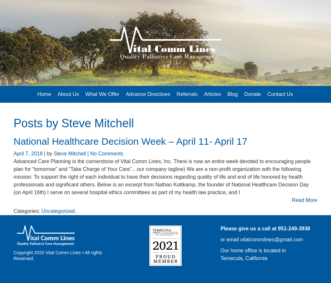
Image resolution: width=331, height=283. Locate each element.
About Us (68, 94)
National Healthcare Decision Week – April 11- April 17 (130, 141)
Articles (212, 94)
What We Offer (102, 94)
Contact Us (280, 94)
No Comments (106, 153)
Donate (252, 94)
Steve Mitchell (97, 123)
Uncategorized (58, 211)
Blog (233, 94)
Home (44, 94)
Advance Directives (148, 94)
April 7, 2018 (29, 153)
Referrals (187, 94)
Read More (304, 200)
